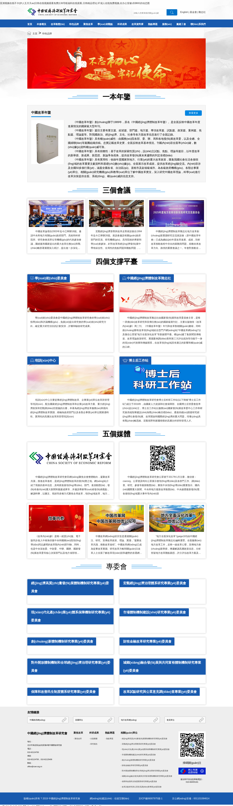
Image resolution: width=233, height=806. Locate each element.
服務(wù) (167, 24)
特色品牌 (74, 24)
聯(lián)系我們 (198, 24)
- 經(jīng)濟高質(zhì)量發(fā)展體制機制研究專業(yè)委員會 (144, 739)
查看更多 (193, 113)
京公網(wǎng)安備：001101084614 (191, 798)
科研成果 (122, 24)
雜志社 (202, 12)
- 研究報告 (93, 744)
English (184, 12)
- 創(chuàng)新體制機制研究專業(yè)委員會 (138, 760)
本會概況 (41, 24)
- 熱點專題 (109, 739)
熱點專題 (153, 24)
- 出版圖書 (93, 739)
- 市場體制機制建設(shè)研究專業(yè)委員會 (138, 755)
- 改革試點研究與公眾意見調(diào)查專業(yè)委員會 (141, 787)
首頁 (29, 24)
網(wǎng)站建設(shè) (101, 798)
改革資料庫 (137, 24)
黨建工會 (181, 24)
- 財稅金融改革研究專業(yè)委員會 (134, 765)
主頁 (35, 33)
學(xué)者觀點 (105, 24)
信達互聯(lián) (121, 798)
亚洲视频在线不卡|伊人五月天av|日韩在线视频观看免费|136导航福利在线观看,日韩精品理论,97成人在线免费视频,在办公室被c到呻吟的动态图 (75, 3)
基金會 (193, 12)
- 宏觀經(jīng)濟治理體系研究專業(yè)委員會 (138, 744)
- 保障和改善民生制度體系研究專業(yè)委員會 (139, 781)
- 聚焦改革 (78, 739)
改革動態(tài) (58, 24)
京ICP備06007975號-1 (150, 798)
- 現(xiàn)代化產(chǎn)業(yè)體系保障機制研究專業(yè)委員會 (145, 749)
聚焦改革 (88, 24)
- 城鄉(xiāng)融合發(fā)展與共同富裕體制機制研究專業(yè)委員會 (146, 776)
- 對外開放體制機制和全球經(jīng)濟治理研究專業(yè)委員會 (144, 771)
